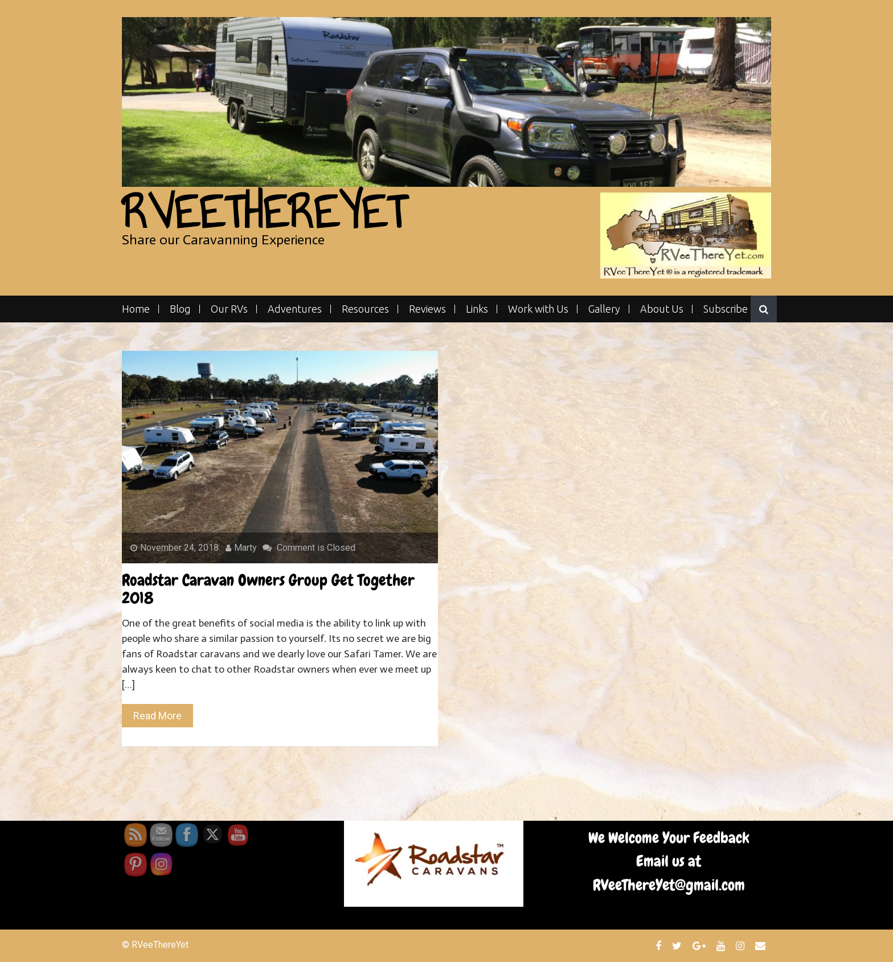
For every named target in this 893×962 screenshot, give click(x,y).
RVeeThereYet (264, 212)
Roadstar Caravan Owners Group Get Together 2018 (268, 589)
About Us (661, 309)
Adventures (295, 309)
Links (477, 309)
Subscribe (725, 309)
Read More (157, 716)
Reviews (427, 309)
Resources (365, 309)
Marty (241, 547)
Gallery (604, 309)
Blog (180, 309)
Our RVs (229, 309)
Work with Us (538, 309)
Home (136, 309)
